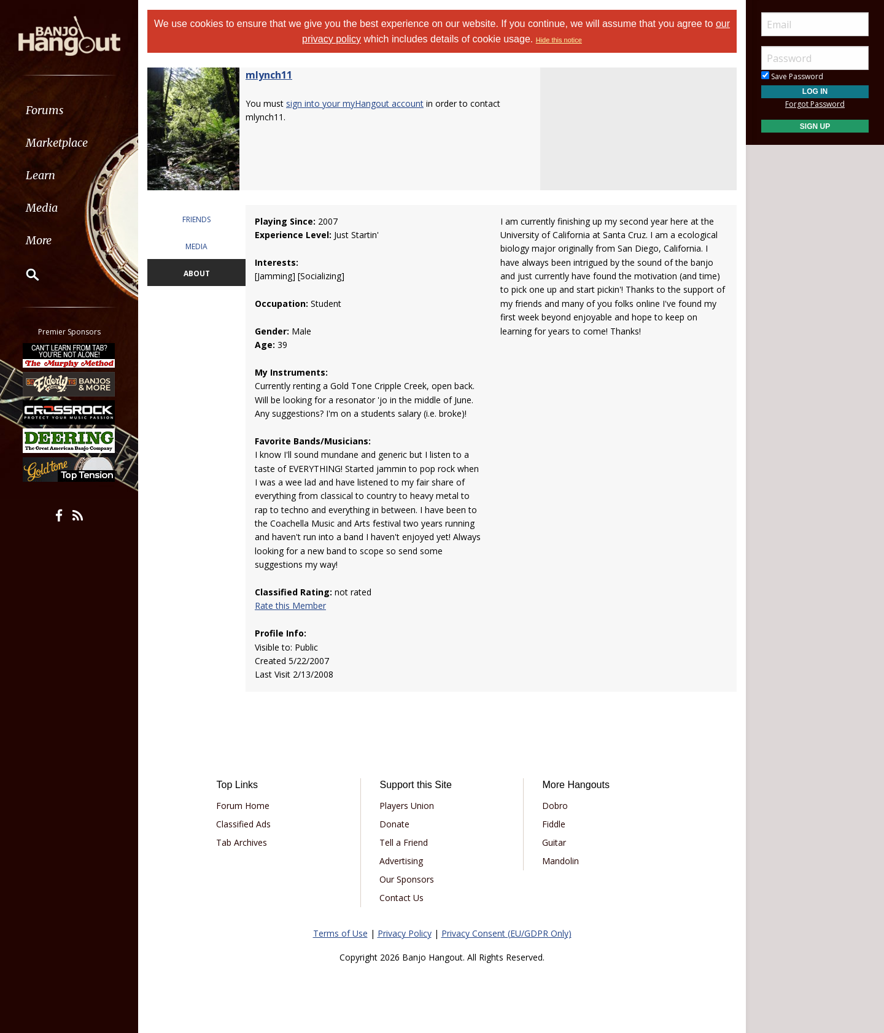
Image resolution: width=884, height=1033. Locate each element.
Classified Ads (243, 824)
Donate (394, 824)
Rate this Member (290, 605)
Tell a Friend (403, 842)
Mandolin (560, 861)
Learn (40, 175)
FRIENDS (196, 219)
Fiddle (553, 824)
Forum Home (242, 805)
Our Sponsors (406, 879)
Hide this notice (559, 40)
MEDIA (196, 246)
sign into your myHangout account (355, 103)
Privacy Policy (405, 933)
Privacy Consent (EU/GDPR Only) (506, 933)
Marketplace (57, 143)
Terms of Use (340, 933)
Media (42, 208)
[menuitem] (69, 110)
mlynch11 (269, 75)
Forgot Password (815, 104)
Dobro (555, 805)
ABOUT (197, 273)
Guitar (554, 842)
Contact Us (401, 897)
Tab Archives (241, 842)
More (39, 240)
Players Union (406, 805)
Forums (45, 110)
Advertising (401, 861)
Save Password (792, 76)
